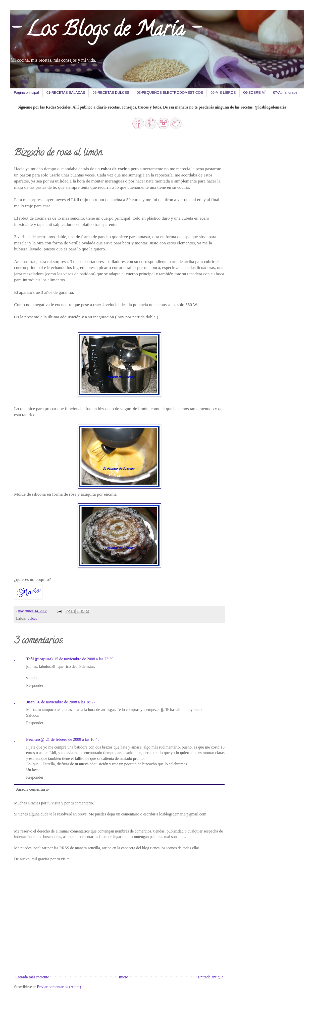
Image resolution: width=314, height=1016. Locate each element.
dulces (32, 618)
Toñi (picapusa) (39, 659)
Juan (30, 702)
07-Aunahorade (285, 92)
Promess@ (35, 739)
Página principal (26, 92)
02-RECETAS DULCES (110, 92)
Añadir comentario (32, 789)
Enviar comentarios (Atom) (59, 987)
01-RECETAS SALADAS (65, 92)
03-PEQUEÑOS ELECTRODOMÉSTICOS (170, 92)
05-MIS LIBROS (223, 92)
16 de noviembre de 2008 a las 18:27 (65, 702)
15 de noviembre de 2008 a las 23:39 (84, 659)
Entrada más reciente (32, 977)
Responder (34, 685)
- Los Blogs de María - (105, 31)
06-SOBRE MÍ (254, 92)
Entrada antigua (210, 977)
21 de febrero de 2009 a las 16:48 (72, 739)
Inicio (123, 977)
